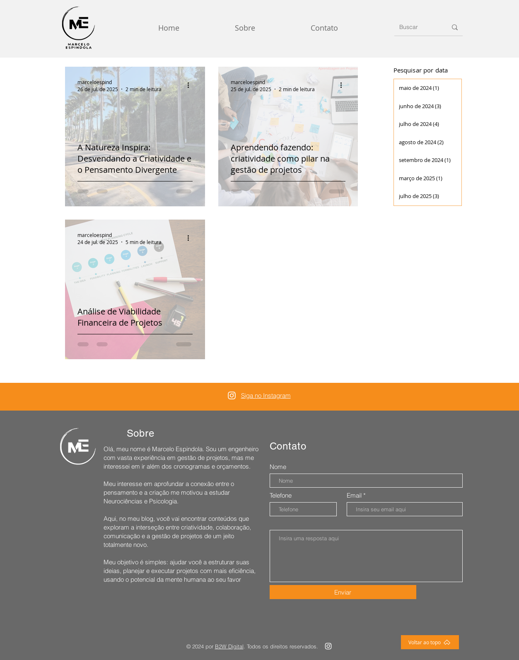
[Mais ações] (191, 85)
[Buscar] (417, 27)
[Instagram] (232, 395)
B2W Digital (229, 646)
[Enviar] (343, 592)
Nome (278, 467)
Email (354, 495)
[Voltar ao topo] (430, 642)
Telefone (281, 495)
